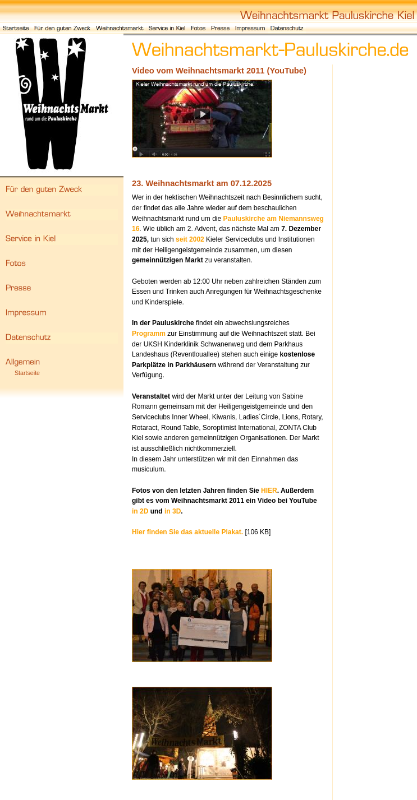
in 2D (140, 511)
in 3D (172, 511)
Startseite (27, 372)
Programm (149, 333)
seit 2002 (190, 239)
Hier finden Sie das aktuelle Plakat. (187, 532)
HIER (269, 490)
